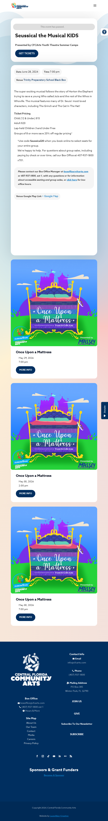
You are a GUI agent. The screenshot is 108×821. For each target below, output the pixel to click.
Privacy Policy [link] (31, 743)
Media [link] (31, 735)
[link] (104, 32)
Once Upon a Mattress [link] (33, 352)
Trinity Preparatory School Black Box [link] (44, 80)
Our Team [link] (31, 727)
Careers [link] (31, 739)
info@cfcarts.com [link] (77, 662)
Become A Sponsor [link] (54, 775)
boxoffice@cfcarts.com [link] (76, 171)
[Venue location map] (54, 226)
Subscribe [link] (77, 734)
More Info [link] (25, 370)
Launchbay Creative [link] (59, 816)
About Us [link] (31, 723)
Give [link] (77, 713)
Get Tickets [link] (27, 53)
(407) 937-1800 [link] (77, 675)
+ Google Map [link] (50, 196)
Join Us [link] (77, 701)
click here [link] (72, 179)
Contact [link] (31, 731)
